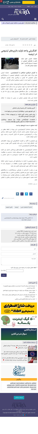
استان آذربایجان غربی (26, 207)
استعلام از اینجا (20, 383)
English (28, 6)
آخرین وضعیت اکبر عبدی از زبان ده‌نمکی (24, 108)
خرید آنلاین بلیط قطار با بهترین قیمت (26, 235)
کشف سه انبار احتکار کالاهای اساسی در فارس (25, 299)
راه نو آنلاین (28, 383)
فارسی (35, 6)
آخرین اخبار (32, 283)
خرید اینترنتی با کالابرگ (21, 385)
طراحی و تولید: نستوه (20, 415)
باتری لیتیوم (9, 207)
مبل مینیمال (33, 387)
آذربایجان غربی (14, 39)
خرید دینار (33, 389)
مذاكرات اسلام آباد (30, 23)
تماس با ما (19, 6)
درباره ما (15, 6)
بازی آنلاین (13, 383)
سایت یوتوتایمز (11, 385)
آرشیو (9, 6)
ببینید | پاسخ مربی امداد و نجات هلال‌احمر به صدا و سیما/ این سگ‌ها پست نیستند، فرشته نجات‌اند (14, 359)
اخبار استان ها (24, 39)
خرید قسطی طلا (32, 385)
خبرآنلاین (19, 12)
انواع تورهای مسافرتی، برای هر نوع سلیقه (25, 237)
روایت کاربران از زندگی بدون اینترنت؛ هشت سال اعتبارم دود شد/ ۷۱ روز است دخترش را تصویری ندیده (14, 353)
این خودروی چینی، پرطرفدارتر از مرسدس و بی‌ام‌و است (20, 111)
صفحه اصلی (32, 39)
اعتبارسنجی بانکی (24, 387)
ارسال (3, 275)
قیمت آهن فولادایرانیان (13, 387)
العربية (32, 6)
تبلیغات (12, 6)
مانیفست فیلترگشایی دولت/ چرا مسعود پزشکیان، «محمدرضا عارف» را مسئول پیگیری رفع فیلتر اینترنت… (18, 121)
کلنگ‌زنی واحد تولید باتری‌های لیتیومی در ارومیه (19, 52)
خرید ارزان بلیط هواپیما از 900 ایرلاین (26, 231)
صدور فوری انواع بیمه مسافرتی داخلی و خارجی (24, 241)
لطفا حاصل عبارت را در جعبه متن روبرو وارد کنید (24, 268)
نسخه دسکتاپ (19, 398)
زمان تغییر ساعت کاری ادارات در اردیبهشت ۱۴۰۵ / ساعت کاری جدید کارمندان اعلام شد (18, 115)
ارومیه (16, 207)
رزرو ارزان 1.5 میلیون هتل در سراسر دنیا (25, 233)
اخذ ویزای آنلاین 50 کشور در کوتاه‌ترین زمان (25, 239)
